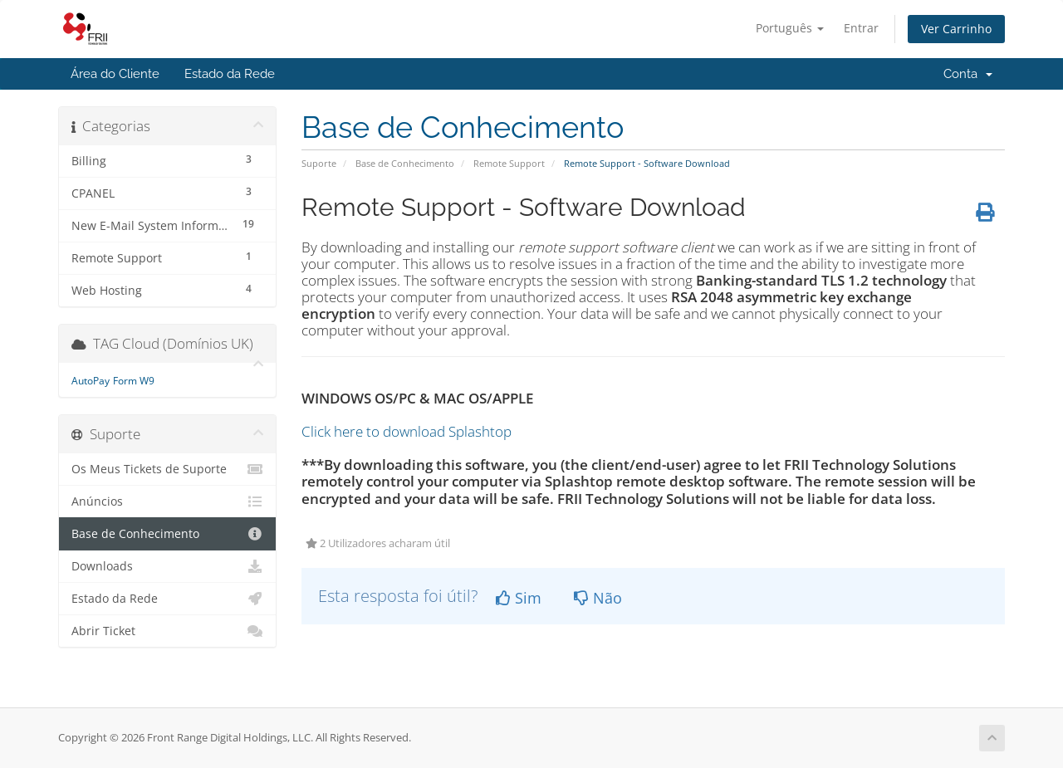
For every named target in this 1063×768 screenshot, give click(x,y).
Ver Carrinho (956, 29)
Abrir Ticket (167, 631)
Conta (967, 73)
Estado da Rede (229, 73)
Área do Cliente (115, 73)
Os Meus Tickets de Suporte (167, 469)
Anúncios (167, 501)
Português (790, 28)
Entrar (861, 28)
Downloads (167, 566)
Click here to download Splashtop (406, 431)
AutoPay (90, 381)
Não (598, 598)
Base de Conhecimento (404, 163)
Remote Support (509, 163)
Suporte (318, 163)
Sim (518, 598)
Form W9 (133, 381)
